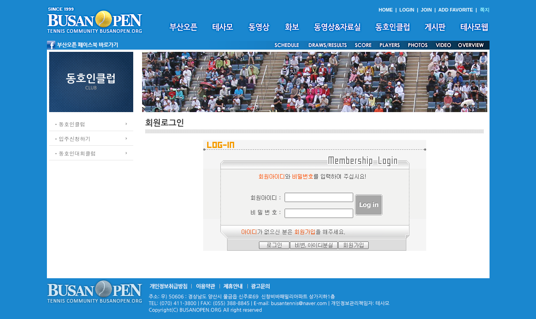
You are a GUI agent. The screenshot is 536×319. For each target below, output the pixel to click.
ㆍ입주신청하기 (72, 138)
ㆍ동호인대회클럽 (75, 153)
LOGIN (406, 9)
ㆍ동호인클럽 (69, 124)
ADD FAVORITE (455, 9)
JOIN (426, 9)
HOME (385, 9)
